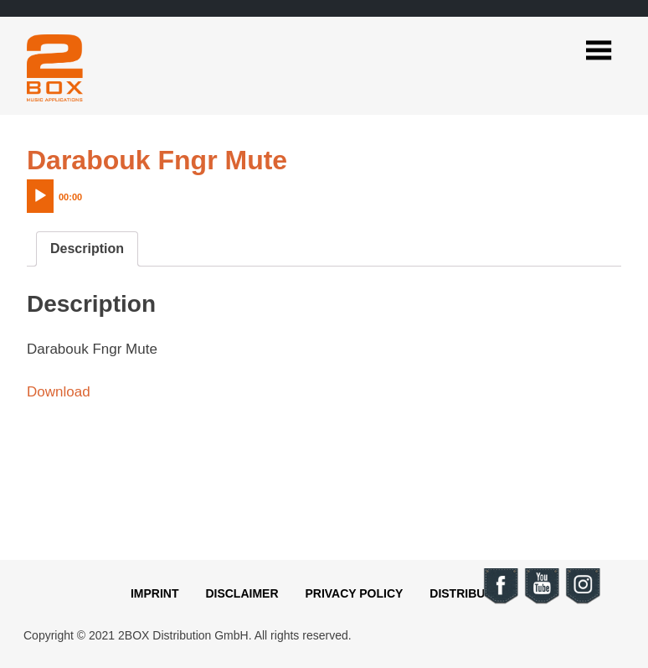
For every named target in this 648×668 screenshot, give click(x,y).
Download (58, 392)
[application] (89, 192)
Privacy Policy (354, 593)
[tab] (87, 249)
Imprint (155, 593)
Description (87, 248)
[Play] (40, 196)
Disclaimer (241, 593)
